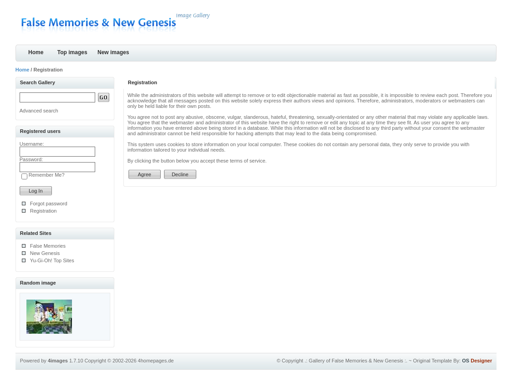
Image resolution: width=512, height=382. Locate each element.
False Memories (48, 246)
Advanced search (39, 110)
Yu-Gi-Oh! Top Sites (52, 260)
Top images (72, 52)
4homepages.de (156, 360)
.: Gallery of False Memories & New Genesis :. (356, 360)
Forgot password (48, 203)
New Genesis (45, 253)
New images (113, 52)
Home (35, 52)
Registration (43, 211)
